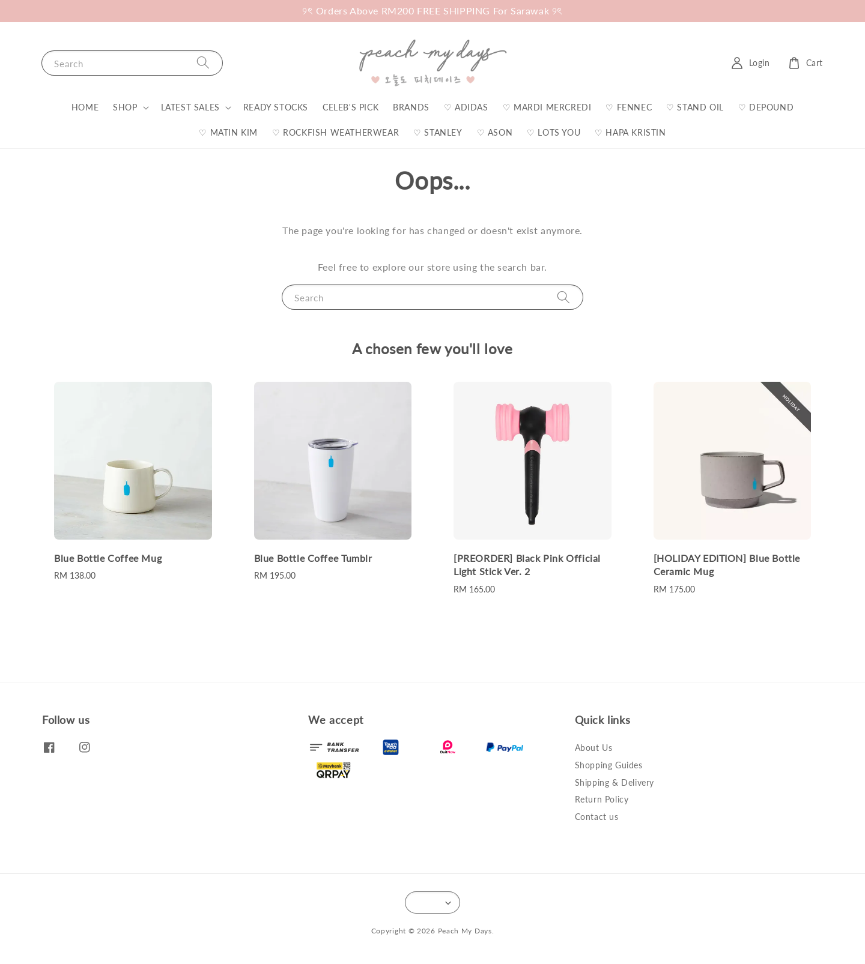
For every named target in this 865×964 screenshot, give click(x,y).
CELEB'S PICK (350, 107)
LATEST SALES (190, 107)
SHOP (125, 107)
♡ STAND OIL (695, 107)
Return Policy (602, 799)
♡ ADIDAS (466, 107)
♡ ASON (495, 132)
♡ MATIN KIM (228, 132)
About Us (594, 748)
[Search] (203, 62)
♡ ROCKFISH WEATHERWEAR (335, 132)
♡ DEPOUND (766, 107)
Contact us (597, 817)
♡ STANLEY (437, 132)
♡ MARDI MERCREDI (547, 107)
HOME (85, 107)
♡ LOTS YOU (553, 132)
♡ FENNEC (629, 107)
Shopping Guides (609, 765)
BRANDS (411, 107)
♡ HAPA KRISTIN (630, 132)
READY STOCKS (275, 107)
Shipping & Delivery (614, 782)
